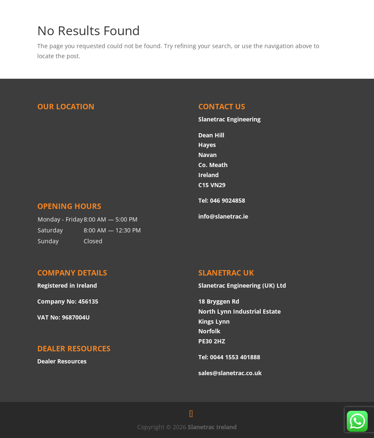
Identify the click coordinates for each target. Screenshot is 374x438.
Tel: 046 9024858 (221, 200)
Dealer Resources (62, 361)
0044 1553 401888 (235, 357)
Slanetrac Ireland (212, 427)
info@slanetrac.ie (223, 216)
